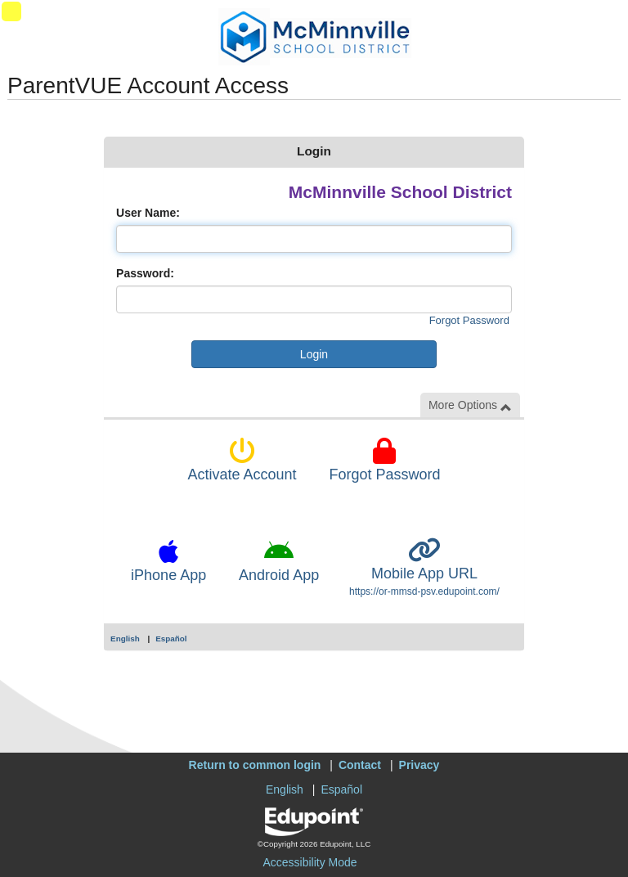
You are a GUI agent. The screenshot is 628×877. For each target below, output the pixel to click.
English (125, 638)
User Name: (148, 212)
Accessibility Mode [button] (309, 862)
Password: (145, 273)
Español (170, 638)
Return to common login (255, 764)
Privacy (419, 764)
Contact (360, 764)
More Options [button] (470, 405)
